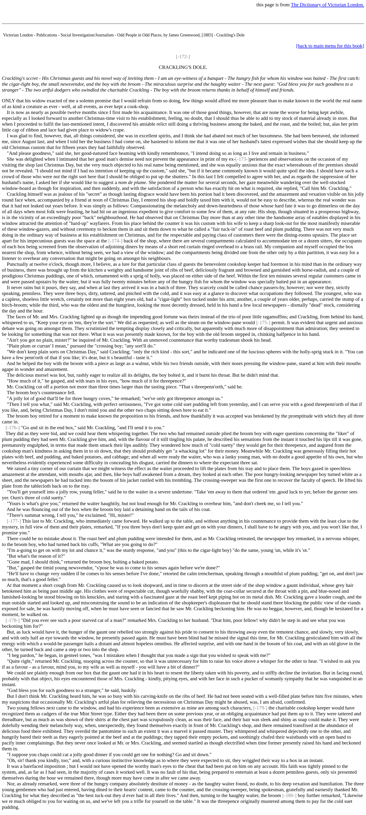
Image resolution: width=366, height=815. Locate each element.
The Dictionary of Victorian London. (327, 4)
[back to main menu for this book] (330, 46)
